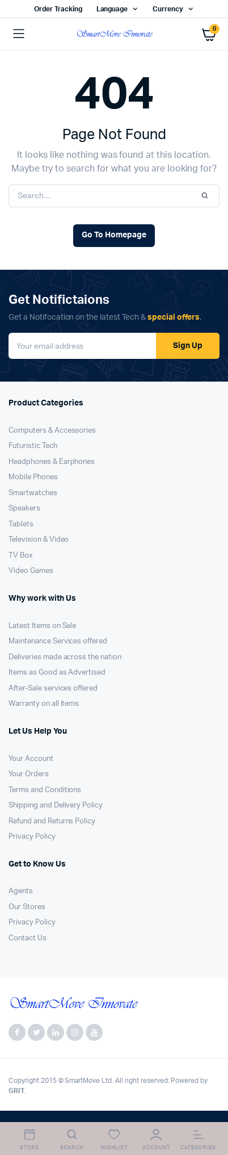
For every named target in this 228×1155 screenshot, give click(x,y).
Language (112, 9)
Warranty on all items (44, 704)
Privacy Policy (32, 836)
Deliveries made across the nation (65, 657)
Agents (21, 891)
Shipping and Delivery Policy (56, 805)
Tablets (21, 524)
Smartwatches (33, 493)
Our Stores (27, 907)
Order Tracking (58, 9)
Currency (168, 9)
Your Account (31, 759)
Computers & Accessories (52, 430)
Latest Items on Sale (42, 626)
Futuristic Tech (33, 446)
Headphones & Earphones (52, 462)
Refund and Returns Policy (52, 821)
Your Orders (29, 774)
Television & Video (39, 539)
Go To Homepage (114, 235)
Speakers (24, 508)
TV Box (21, 555)
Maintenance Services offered (58, 641)
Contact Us (28, 938)
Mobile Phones (33, 477)
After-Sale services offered (53, 688)
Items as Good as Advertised (57, 672)
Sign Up (187, 346)
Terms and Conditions (45, 790)
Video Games (31, 571)
